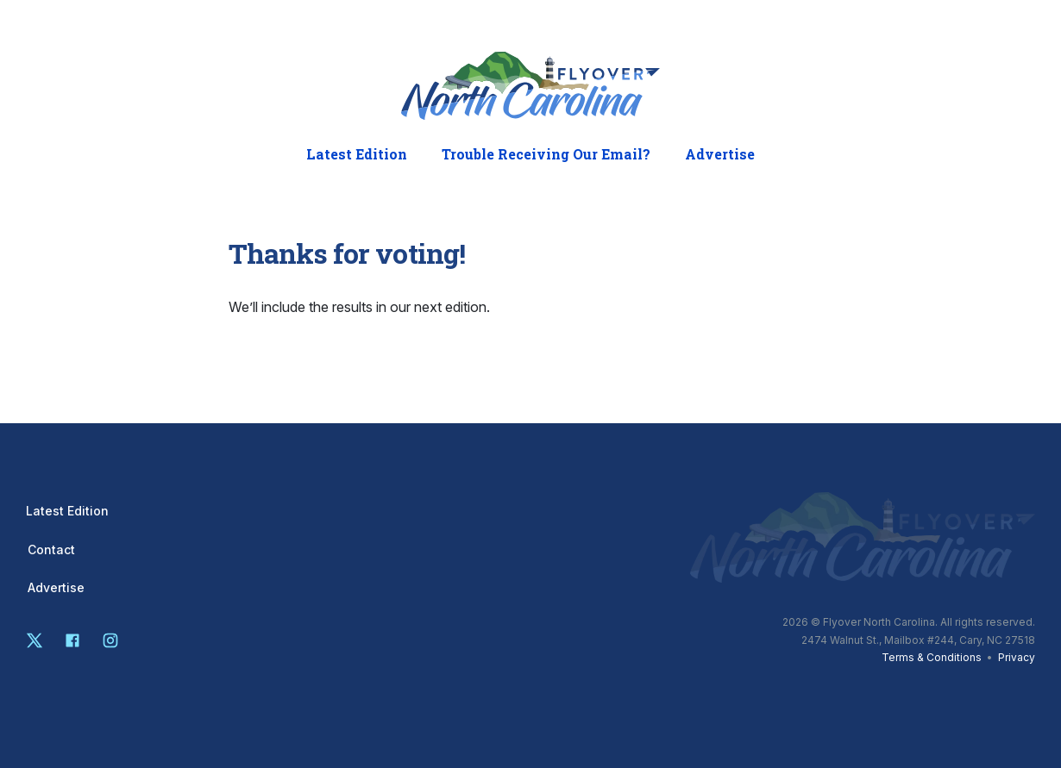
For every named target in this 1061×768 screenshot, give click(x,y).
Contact (51, 550)
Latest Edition (356, 154)
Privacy (1016, 657)
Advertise (720, 154)
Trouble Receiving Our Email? (546, 154)
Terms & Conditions (932, 657)
